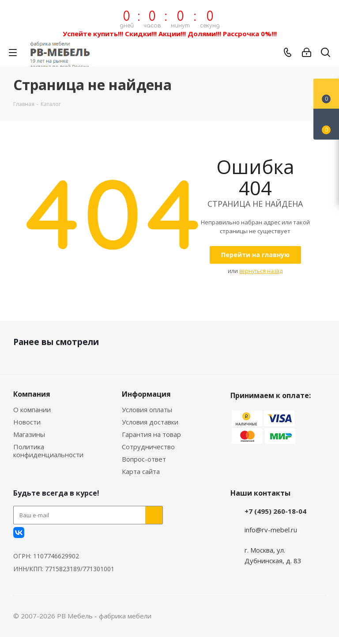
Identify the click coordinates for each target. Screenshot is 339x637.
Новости (27, 421)
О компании (32, 409)
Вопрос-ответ (144, 459)
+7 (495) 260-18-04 (275, 511)
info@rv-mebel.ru (271, 529)
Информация (146, 394)
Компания (31, 394)
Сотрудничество (148, 446)
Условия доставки (150, 421)
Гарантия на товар (151, 434)
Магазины (29, 434)
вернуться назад (260, 271)
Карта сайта (141, 471)
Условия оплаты (147, 409)
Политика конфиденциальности (48, 450)
